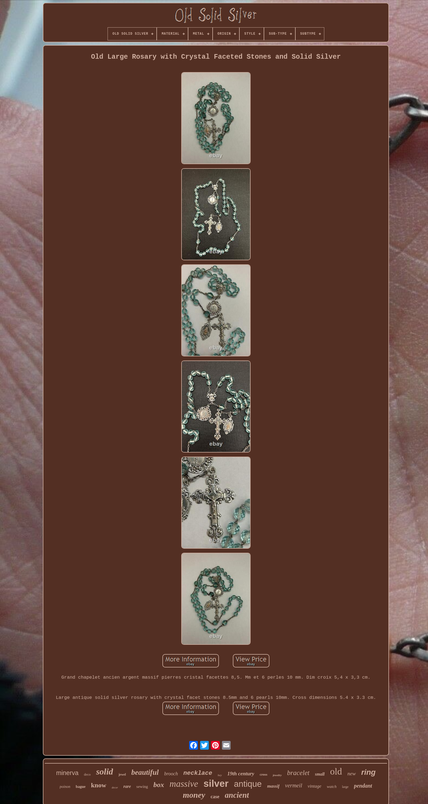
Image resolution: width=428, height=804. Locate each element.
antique (248, 784)
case (215, 796)
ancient (237, 795)
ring (368, 772)
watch (332, 786)
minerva (67, 772)
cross (263, 774)
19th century (240, 773)
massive (184, 784)
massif (273, 786)
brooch (171, 773)
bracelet (298, 772)
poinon (65, 787)
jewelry (277, 775)
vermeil (293, 785)
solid (104, 771)
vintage (314, 786)
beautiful (145, 772)
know (98, 785)
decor (115, 787)
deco (87, 774)
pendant (363, 786)
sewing (142, 786)
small (320, 774)
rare (127, 786)
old (336, 771)
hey (220, 775)
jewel (122, 774)
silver (216, 783)
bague (80, 787)
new (351, 773)
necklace (197, 773)
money (194, 794)
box (158, 785)
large (345, 787)
